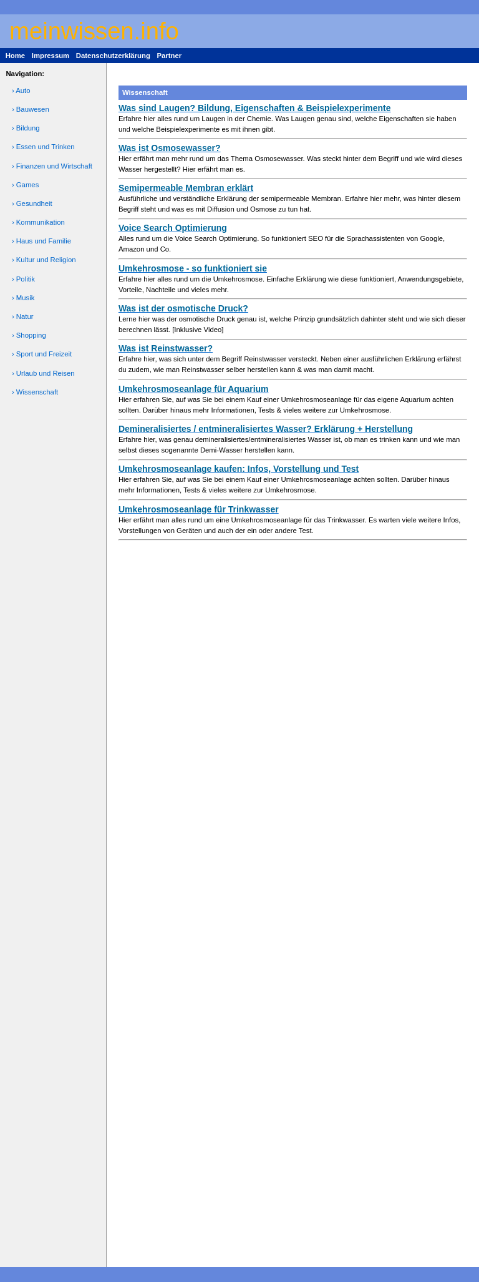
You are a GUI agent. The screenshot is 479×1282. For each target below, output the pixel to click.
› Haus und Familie (41, 241)
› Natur (23, 316)
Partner (169, 55)
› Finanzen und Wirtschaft (52, 166)
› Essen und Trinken (43, 146)
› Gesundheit (32, 203)
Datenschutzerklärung (113, 55)
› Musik (23, 297)
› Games (25, 184)
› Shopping (29, 335)
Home (15, 55)
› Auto (21, 90)
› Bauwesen (30, 109)
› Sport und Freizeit (42, 354)
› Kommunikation (38, 222)
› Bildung (26, 128)
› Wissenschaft (35, 392)
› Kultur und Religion (44, 259)
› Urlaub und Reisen (43, 373)
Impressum (50, 55)
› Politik (23, 279)
